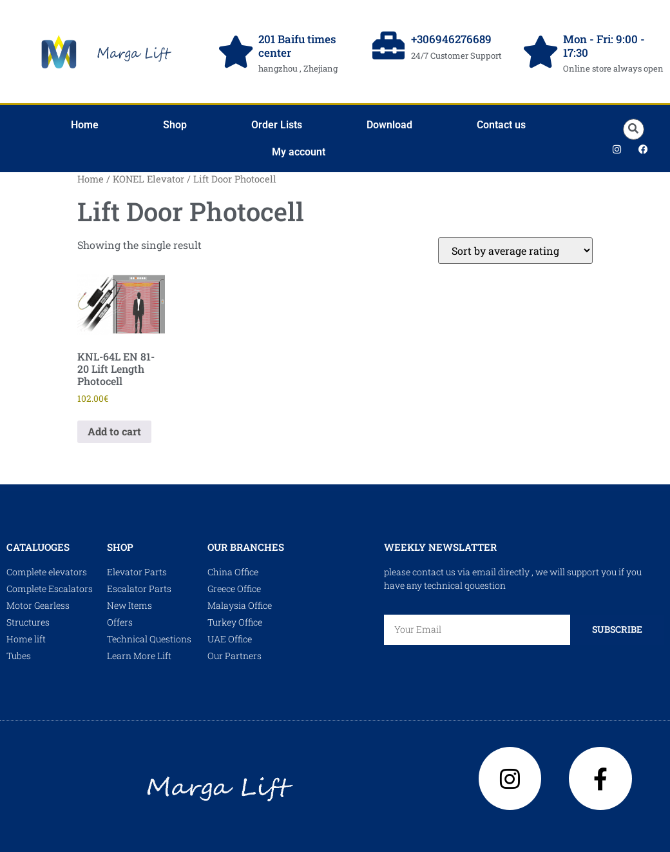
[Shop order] (515, 250)
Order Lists (276, 125)
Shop (175, 125)
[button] (633, 129)
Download (389, 125)
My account (298, 152)
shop (120, 546)
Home (85, 125)
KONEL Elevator (148, 179)
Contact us (501, 125)
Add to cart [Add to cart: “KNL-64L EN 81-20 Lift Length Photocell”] (114, 431)
